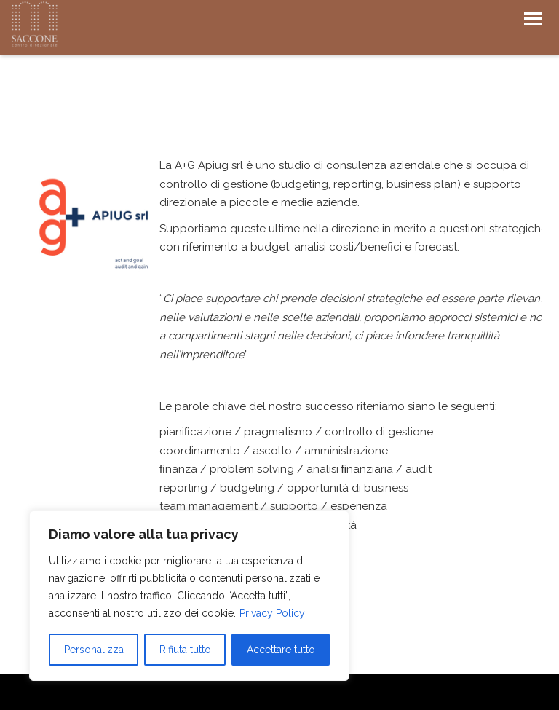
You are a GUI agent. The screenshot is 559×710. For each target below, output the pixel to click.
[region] (189, 595)
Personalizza (94, 649)
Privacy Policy (272, 613)
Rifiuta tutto (185, 649)
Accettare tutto (281, 649)
